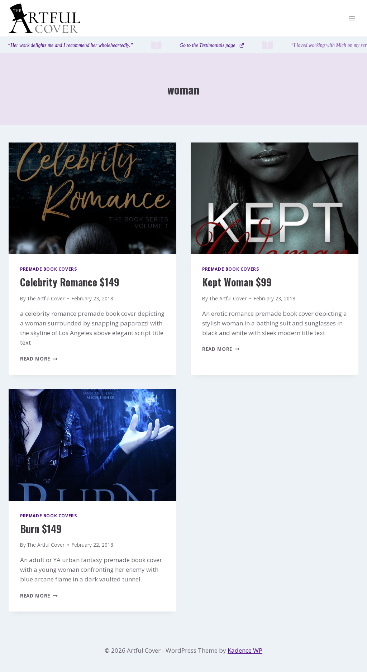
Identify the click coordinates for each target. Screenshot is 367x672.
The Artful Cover (46, 298)
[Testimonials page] (183, 45)
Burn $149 (41, 528)
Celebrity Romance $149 (69, 282)
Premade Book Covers (48, 269)
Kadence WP (245, 650)
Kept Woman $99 (237, 282)
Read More (39, 358)
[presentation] (92, 198)
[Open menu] (351, 18)
